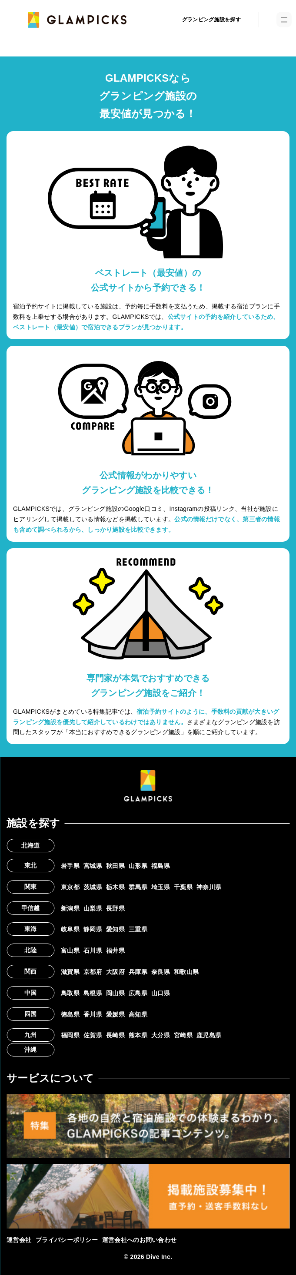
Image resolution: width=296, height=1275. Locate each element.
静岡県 (92, 929)
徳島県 (70, 1014)
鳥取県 (70, 993)
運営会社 (19, 1239)
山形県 (138, 865)
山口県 (160, 993)
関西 (30, 971)
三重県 (138, 929)
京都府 (92, 971)
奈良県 (160, 971)
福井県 (115, 950)
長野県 (115, 908)
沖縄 (30, 1049)
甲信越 (30, 907)
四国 (30, 1013)
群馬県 (138, 887)
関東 (30, 886)
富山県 (70, 950)
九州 (30, 1034)
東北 (30, 865)
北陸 (30, 950)
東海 (30, 928)
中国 (30, 992)
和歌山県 (186, 971)
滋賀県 (70, 971)
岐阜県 (70, 929)
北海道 (30, 845)
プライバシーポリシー (67, 1239)
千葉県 (183, 887)
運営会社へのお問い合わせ (139, 1239)
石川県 (92, 950)
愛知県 (115, 929)
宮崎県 (183, 1035)
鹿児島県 (208, 1035)
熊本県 (138, 1035)
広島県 (138, 993)
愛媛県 (115, 1014)
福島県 (160, 865)
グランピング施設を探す (211, 20)
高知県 (138, 1014)
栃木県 (115, 887)
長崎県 (115, 1035)
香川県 (92, 1014)
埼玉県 (160, 887)
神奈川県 (208, 887)
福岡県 (70, 1035)
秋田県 (115, 865)
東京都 (70, 887)
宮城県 (92, 865)
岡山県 (115, 993)
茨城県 (92, 887)
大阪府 (115, 971)
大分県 (160, 1035)
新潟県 (70, 908)
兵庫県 (138, 971)
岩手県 (70, 865)
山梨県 (92, 908)
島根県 (92, 993)
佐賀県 (92, 1035)
